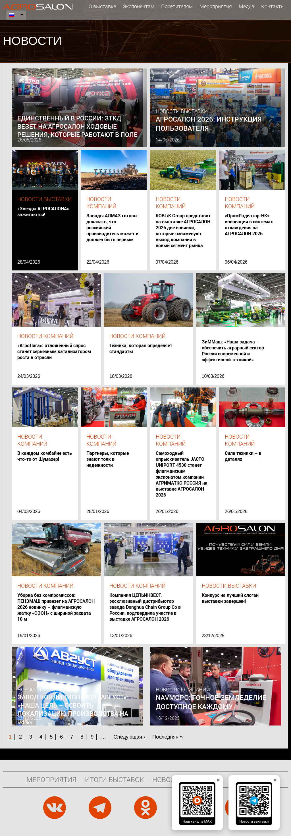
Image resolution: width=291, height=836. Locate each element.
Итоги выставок (114, 779)
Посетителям (177, 6)
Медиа (246, 6)
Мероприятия (215, 6)
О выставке (102, 6)
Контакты (273, 6)
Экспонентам (138, 6)
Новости (168, 779)
